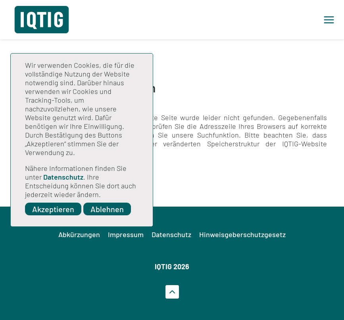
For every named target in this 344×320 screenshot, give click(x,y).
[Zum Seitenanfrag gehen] (172, 292)
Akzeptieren (53, 209)
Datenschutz (63, 176)
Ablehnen (107, 209)
